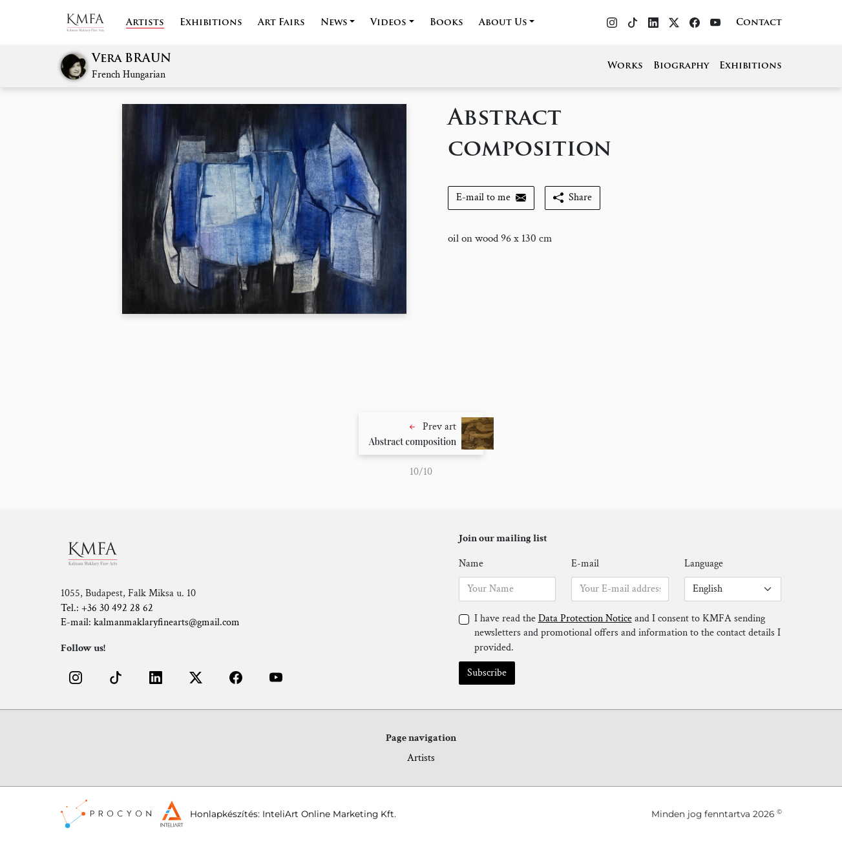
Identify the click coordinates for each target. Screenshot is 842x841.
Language (703, 563)
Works (625, 66)
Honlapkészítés (224, 814)
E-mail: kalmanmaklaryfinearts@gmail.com (150, 622)
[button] (421, 433)
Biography (681, 66)
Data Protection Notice (585, 618)
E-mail (585, 563)
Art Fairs (281, 23)
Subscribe (487, 673)
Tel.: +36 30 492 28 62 (107, 608)
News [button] (334, 23)
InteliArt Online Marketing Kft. (329, 814)
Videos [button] (388, 23)
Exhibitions (211, 23)
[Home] (93, 22)
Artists (145, 23)
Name (471, 563)
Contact (759, 23)
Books (446, 23)
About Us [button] (503, 23)
